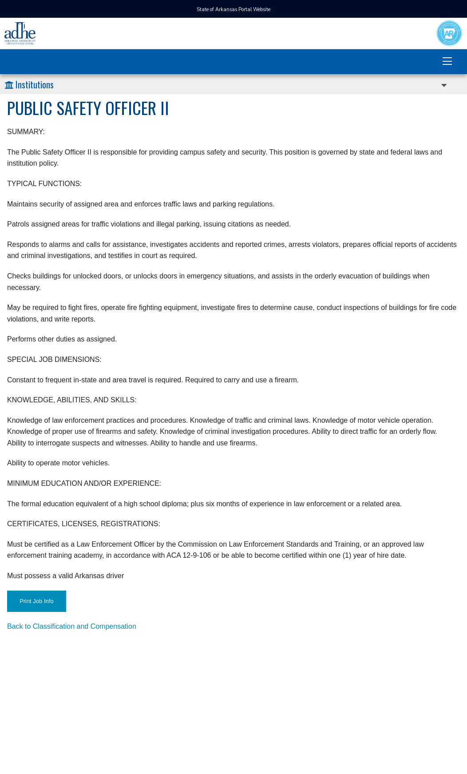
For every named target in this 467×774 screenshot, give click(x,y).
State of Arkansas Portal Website (233, 9)
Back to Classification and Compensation (71, 626)
